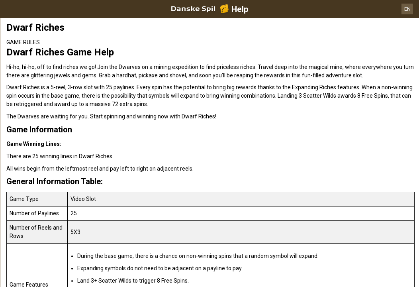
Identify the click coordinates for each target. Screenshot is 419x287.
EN (407, 9)
